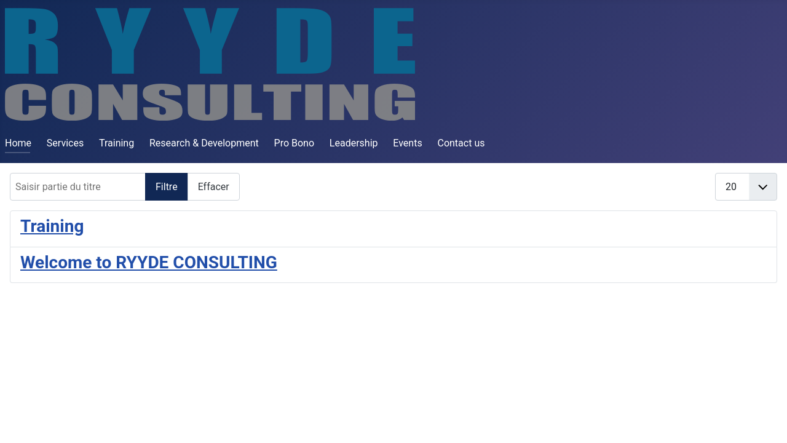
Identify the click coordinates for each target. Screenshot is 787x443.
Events (407, 143)
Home (18, 143)
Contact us (460, 143)
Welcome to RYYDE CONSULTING (148, 262)
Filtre (167, 187)
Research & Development (204, 143)
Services (65, 143)
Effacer (213, 187)
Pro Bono (294, 143)
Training (116, 143)
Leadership (354, 143)
